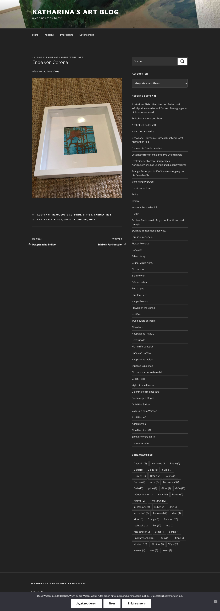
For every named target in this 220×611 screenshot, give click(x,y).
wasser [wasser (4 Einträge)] (139, 550)
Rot (109, 215)
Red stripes (138, 288)
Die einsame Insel (141, 188)
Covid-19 (67, 215)
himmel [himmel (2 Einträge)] (139, 500)
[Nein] (215, 601)
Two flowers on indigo (144, 320)
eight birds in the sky (143, 385)
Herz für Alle (138, 339)
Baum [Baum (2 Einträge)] (175, 463)
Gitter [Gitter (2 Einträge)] (166, 488)
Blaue (58, 219)
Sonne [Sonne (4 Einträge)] (174, 531)
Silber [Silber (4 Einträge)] (159, 531)
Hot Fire (136, 314)
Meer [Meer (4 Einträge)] (176, 513)
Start (35, 34)
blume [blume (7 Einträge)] (167, 469)
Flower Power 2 (140, 243)
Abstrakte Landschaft (144, 125)
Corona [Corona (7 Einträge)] (139, 482)
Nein (112, 603)
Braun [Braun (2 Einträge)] (155, 475)
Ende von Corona (141, 352)
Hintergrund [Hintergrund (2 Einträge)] (158, 500)
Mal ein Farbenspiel (142, 346)
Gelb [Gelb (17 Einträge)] (138, 488)
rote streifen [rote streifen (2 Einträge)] (142, 531)
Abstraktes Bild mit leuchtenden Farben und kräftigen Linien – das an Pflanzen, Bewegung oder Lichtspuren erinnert (159, 108)
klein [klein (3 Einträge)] (173, 506)
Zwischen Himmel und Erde (147, 118)
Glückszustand (140, 282)
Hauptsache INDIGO (143, 333)
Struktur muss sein (142, 236)
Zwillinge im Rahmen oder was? (149, 230)
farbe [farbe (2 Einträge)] (154, 482)
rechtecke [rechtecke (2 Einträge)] (141, 525)
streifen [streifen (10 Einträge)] (140, 544)
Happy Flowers (140, 301)
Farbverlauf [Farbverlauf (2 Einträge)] (171, 482)
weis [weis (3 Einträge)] (154, 550)
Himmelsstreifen (141, 443)
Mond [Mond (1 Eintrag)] (138, 519)
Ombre (136, 200)
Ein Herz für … (139, 269)
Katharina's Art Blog (75, 12)
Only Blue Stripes (141, 404)
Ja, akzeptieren (86, 603)
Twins (135, 194)
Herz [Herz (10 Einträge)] (163, 494)
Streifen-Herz (139, 295)
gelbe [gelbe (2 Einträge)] (152, 488)
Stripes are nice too (142, 365)
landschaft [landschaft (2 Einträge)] (141, 513)
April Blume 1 (139, 423)
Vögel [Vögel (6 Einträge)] (173, 544)
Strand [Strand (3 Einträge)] (179, 537)
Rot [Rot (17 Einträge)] (157, 525)
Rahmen (99, 215)
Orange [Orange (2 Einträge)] (153, 519)
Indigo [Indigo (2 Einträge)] (159, 506)
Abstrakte (45, 219)
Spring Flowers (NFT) (143, 436)
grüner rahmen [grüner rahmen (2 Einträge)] (143, 494)
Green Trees (138, 378)
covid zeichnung (75, 219)
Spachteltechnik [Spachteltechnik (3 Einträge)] (144, 537)
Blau (55, 215)
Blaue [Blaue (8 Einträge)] (153, 469)
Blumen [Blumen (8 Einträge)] (140, 475)
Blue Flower (138, 275)
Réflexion (137, 249)
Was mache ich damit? (144, 207)
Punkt (135, 213)
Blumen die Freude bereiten (147, 148)
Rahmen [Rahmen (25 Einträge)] (171, 519)
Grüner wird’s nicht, (142, 262)
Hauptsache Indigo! (142, 359)
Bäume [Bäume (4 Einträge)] (170, 475)
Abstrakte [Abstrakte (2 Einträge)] (158, 463)
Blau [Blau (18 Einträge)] (138, 469)
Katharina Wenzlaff (68, 57)
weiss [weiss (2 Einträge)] (167, 550)
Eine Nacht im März (142, 430)
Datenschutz (86, 34)
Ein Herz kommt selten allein (147, 372)
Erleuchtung (138, 256)
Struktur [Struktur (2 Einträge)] (157, 544)
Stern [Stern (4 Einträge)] (164, 537)
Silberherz (137, 327)
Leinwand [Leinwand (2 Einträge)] (160, 513)
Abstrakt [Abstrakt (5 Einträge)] (140, 463)
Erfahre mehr (137, 603)
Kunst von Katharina (143, 131)
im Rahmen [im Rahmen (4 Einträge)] (142, 506)
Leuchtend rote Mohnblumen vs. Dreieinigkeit (157, 154)
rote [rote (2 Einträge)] (169, 525)
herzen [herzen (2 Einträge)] (177, 494)
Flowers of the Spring (143, 307)
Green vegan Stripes (143, 398)
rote (92, 219)
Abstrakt (44, 215)
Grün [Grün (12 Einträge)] (180, 488)
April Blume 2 (139, 417)
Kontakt (49, 34)
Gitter (87, 215)
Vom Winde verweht (143, 181)
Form (77, 215)
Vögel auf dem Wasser (144, 410)
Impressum (66, 34)
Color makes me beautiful (146, 391)
